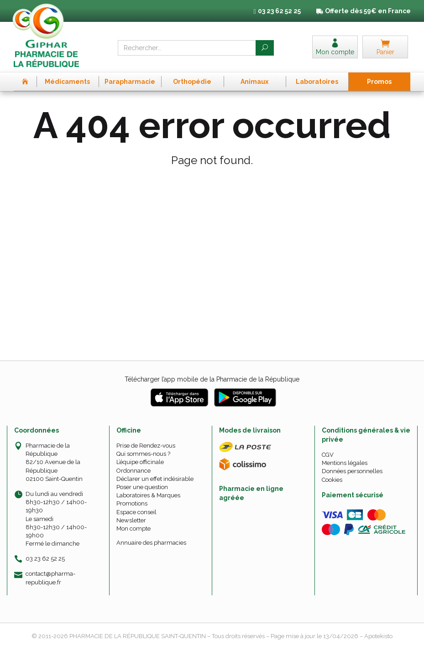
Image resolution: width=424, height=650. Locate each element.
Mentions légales (344, 462)
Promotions (131, 503)
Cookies (332, 479)
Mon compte (133, 528)
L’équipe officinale (140, 462)
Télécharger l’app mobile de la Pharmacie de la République (212, 379)
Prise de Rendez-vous (145, 445)
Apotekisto (378, 636)
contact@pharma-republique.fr (50, 577)
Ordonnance (133, 470)
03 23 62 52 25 (45, 558)
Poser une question (142, 487)
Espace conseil (136, 512)
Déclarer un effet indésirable (155, 478)
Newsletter (131, 520)
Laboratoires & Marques (148, 495)
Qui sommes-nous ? (143, 453)
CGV (328, 454)
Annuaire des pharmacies (151, 542)
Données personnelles (352, 471)
